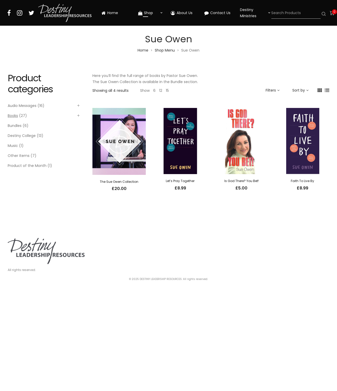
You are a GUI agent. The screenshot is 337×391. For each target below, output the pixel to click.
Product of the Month (27, 165)
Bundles (15, 125)
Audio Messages (22, 105)
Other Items (19, 155)
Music (13, 145)
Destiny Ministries (248, 12)
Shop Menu (165, 50)
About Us (181, 12)
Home (109, 12)
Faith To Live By (302, 181)
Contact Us (217, 12)
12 (160, 90)
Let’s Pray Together (180, 181)
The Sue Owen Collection (119, 181)
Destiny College (22, 135)
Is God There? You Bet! (241, 181)
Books (13, 115)
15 (167, 90)
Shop (145, 12)
